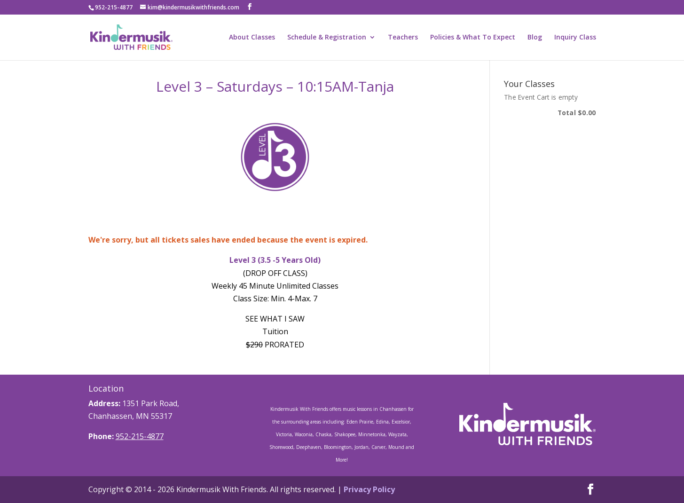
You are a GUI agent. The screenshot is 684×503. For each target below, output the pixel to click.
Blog (534, 37)
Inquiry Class (575, 37)
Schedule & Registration (326, 37)
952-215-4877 (140, 436)
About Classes (252, 37)
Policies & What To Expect (472, 37)
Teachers (403, 37)
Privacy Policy (369, 489)
